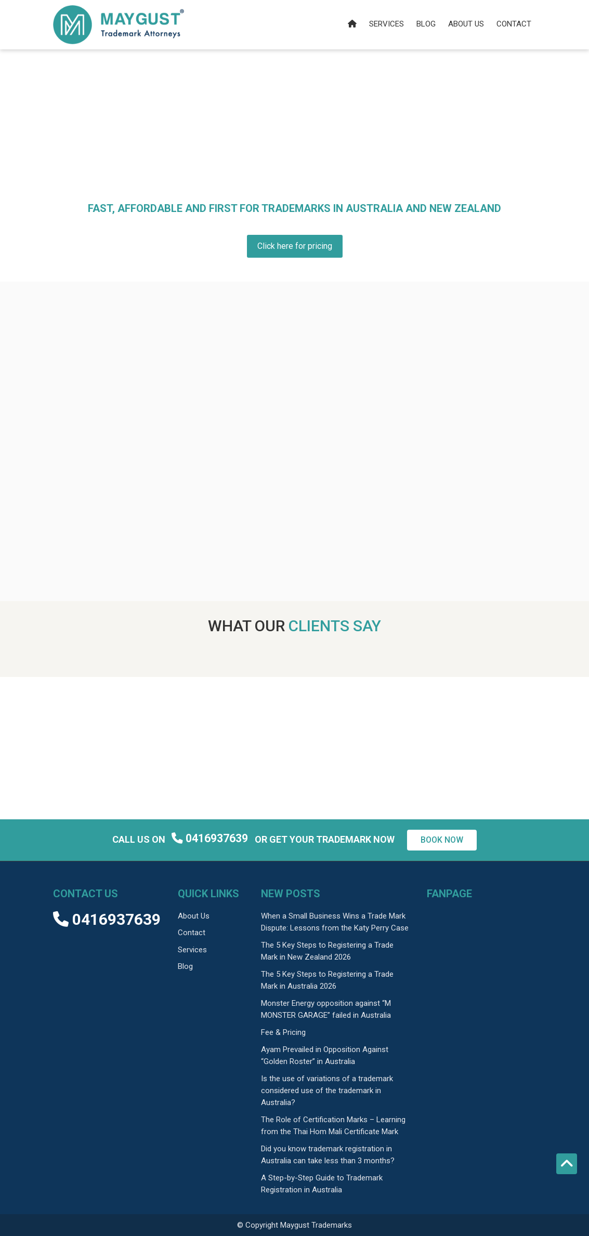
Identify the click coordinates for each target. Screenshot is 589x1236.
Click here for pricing (294, 246)
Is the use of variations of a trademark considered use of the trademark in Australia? (327, 1090)
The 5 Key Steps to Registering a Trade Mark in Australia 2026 (327, 980)
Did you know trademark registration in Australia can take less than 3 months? (328, 1154)
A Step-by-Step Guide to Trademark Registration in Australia (322, 1183)
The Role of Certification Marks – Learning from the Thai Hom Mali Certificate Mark (333, 1125)
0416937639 (211, 838)
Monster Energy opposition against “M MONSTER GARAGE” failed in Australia (326, 1009)
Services (386, 24)
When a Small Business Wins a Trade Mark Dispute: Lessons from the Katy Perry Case (335, 922)
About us (466, 24)
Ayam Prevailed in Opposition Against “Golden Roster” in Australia (324, 1055)
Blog (426, 24)
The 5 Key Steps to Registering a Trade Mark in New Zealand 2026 (327, 951)
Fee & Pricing (283, 1032)
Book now (442, 840)
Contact (513, 24)
